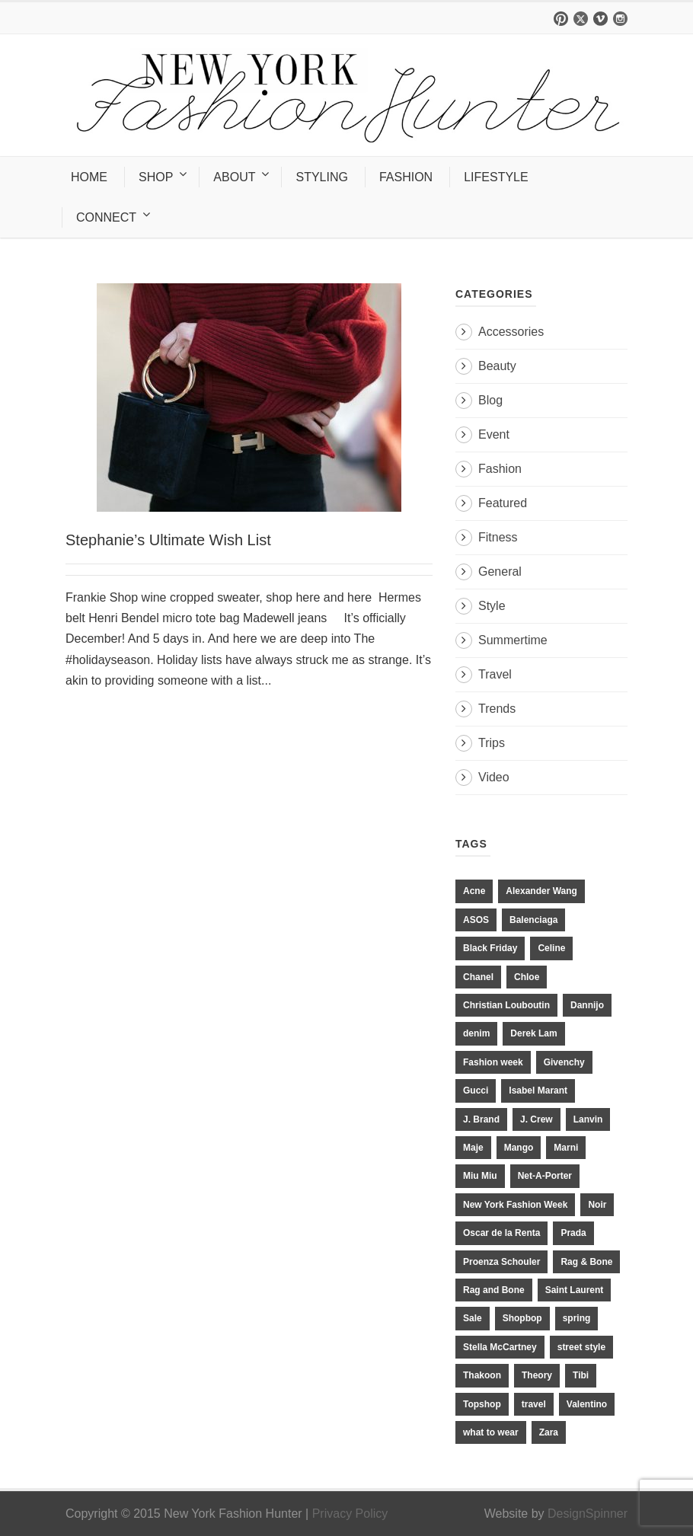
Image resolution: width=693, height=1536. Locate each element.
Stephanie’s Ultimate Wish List (168, 540)
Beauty (497, 365)
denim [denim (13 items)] (476, 1033)
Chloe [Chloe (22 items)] (526, 977)
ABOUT (234, 177)
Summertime (513, 640)
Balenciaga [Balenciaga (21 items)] (533, 920)
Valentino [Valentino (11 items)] (587, 1404)
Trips (491, 742)
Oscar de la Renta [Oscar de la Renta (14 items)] (501, 1233)
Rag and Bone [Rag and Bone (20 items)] (494, 1290)
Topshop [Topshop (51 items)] (482, 1404)
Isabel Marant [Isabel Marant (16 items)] (538, 1090)
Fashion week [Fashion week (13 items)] (493, 1062)
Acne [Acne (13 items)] (474, 891)
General (500, 571)
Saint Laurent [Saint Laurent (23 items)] (574, 1290)
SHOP (156, 177)
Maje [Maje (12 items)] (473, 1147)
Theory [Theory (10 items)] (537, 1375)
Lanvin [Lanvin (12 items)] (588, 1119)
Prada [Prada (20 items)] (573, 1233)
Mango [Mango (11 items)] (519, 1147)
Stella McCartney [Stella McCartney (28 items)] (500, 1347)
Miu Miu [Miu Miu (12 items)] (480, 1175)
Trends (497, 708)
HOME (89, 177)
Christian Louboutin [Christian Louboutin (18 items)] (506, 1005)
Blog (490, 400)
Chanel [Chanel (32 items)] (478, 977)
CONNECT (106, 217)
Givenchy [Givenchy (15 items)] (564, 1062)
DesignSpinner (588, 1513)
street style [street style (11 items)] (581, 1347)
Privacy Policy (350, 1513)
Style (492, 605)
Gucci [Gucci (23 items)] (475, 1090)
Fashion (500, 468)
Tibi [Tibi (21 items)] (581, 1375)
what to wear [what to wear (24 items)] (491, 1432)
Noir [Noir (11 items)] (597, 1204)
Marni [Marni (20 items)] (566, 1147)
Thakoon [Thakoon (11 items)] (482, 1375)
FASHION (406, 177)
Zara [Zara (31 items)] (548, 1432)
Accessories (511, 331)
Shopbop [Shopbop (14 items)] (522, 1318)
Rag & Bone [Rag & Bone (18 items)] (586, 1262)
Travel (495, 674)
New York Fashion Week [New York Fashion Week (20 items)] (515, 1204)
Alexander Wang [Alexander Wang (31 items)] (541, 891)
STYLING (321, 177)
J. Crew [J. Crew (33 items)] (536, 1119)
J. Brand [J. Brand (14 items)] (481, 1119)
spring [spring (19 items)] (577, 1318)
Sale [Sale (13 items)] (472, 1318)
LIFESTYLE (496, 177)
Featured (502, 503)
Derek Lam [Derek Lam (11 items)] (533, 1033)
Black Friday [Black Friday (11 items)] (490, 948)
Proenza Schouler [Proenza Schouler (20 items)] (501, 1262)
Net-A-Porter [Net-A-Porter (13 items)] (545, 1175)
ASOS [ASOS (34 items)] (476, 920)
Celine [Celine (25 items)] (551, 948)
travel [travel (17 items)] (534, 1404)
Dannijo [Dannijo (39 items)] (587, 1005)
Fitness (498, 537)
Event (493, 434)
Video (493, 777)
